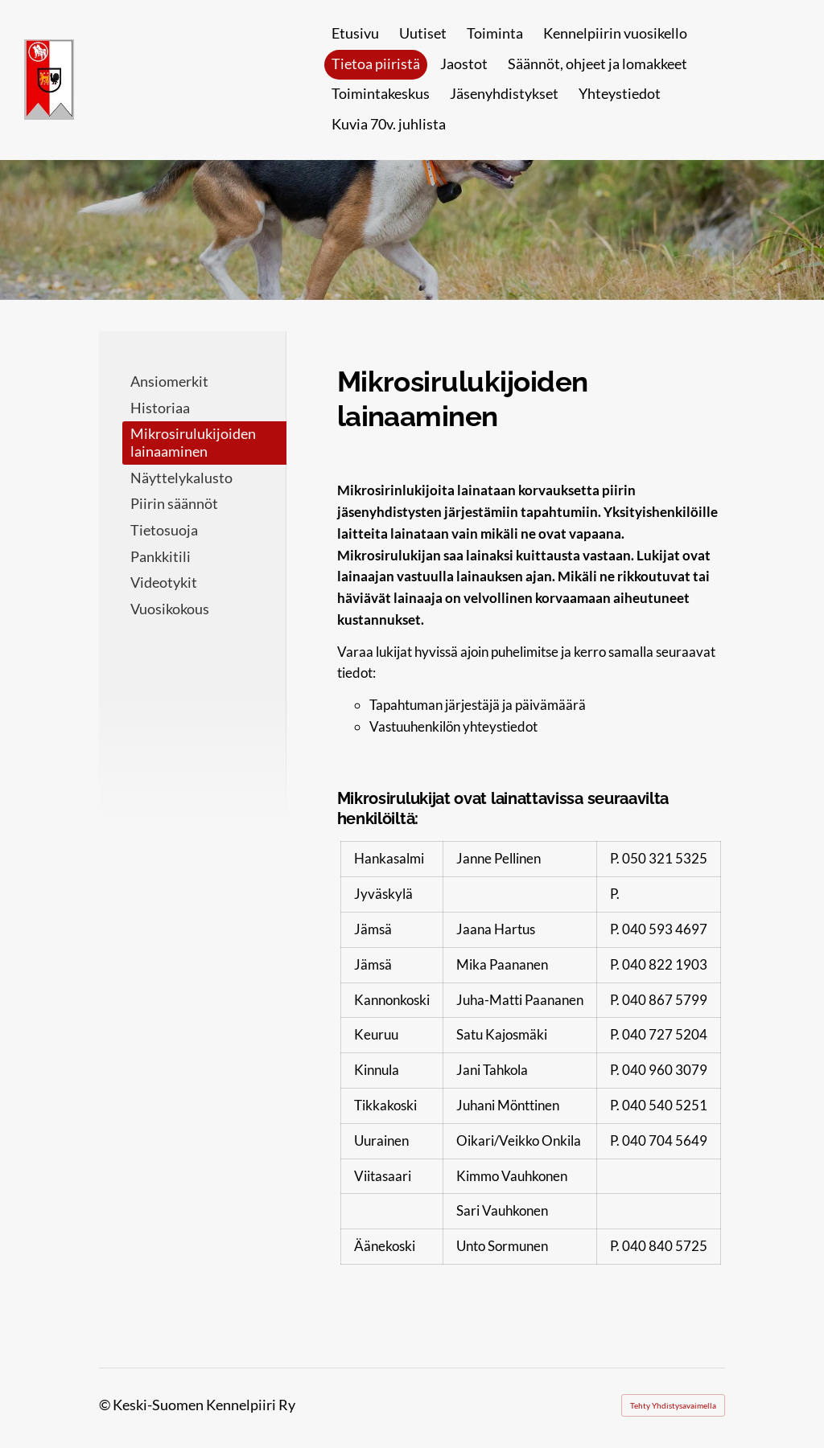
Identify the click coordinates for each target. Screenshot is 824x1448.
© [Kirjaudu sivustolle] (106, 1404)
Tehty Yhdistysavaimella (673, 1405)
